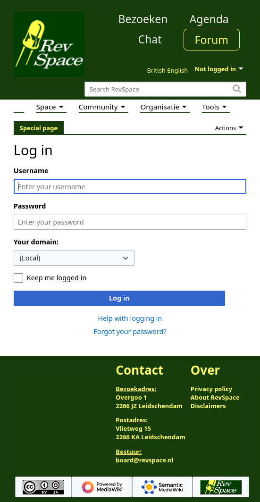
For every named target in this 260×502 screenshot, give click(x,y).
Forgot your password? (130, 331)
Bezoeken (143, 18)
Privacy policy (211, 389)
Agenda (209, 18)
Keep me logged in (56, 277)
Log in (119, 297)
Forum (211, 39)
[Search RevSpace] (165, 89)
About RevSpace (215, 397)
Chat (149, 39)
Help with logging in (130, 318)
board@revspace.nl (145, 460)
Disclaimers (208, 406)
